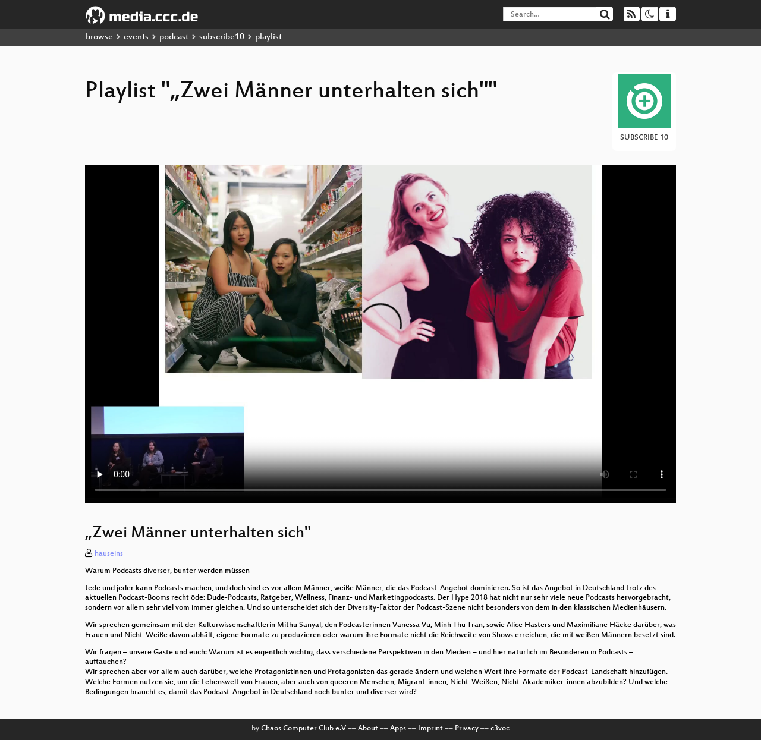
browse (99, 37)
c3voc (500, 729)
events (136, 37)
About (368, 729)
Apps (398, 729)
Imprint (430, 729)
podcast (173, 37)
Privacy (467, 729)
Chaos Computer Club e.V (303, 729)
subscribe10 (221, 37)
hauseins (109, 554)
